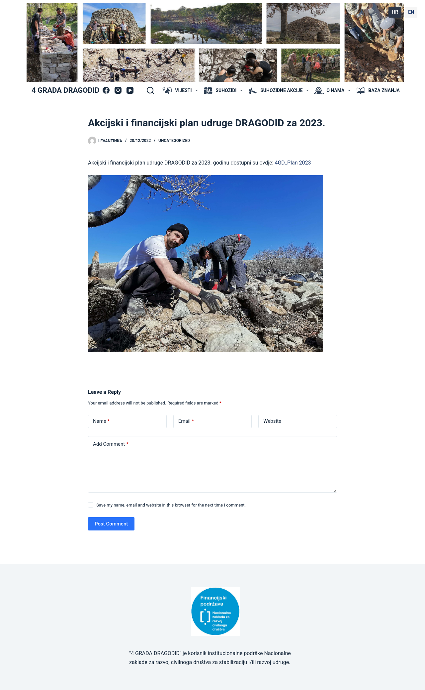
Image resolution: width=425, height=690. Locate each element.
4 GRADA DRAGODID (65, 90)
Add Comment (110, 444)
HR (395, 12)
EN (411, 12)
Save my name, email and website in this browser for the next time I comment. (171, 505)
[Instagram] (118, 90)
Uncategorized (174, 140)
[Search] (150, 90)
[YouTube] (130, 90)
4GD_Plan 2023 (293, 163)
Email (186, 421)
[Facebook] (106, 90)
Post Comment (111, 524)
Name (101, 421)
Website (272, 421)
